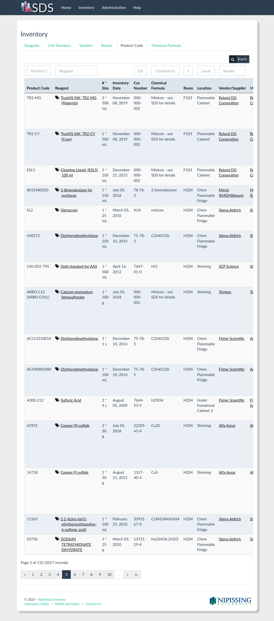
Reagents (32, 45)
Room (188, 88)
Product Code (132, 45)
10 (109, 574)
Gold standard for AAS (79, 266)
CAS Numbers (59, 45)
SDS (37, 7)
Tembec (225, 292)
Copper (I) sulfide (74, 472)
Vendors (86, 45)
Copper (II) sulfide (75, 425)
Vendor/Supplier (232, 88)
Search (238, 59)
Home (66, 7)
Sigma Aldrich (230, 210)
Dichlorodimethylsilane (79, 235)
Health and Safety (67, 604)
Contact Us (93, 604)
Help (137, 7)
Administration (114, 7)
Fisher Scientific (232, 338)
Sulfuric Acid (71, 400)
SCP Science (229, 266)
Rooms (106, 45)
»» (136, 574)
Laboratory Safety (36, 604)
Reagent (62, 88)
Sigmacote (69, 210)
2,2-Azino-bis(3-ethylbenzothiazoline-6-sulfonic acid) (79, 524)
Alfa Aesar (227, 425)
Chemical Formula (166, 45)
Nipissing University (52, 599)
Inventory (86, 7)
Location (204, 88)
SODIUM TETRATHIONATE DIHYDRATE (76, 544)
